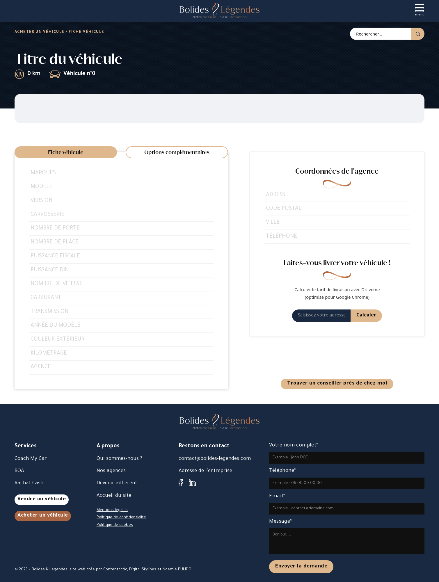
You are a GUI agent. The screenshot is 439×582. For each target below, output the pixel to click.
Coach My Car (31, 459)
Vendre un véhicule (41, 499)
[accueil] (219, 11)
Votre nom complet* (293, 445)
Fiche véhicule (65, 152)
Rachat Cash (29, 483)
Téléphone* (282, 471)
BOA (19, 471)
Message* (280, 522)
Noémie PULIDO (177, 569)
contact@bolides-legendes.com (215, 459)
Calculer (366, 315)
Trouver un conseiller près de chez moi (337, 384)
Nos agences (111, 471)
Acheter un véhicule (40, 32)
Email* (277, 496)
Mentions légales (112, 510)
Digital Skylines (142, 569)
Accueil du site (114, 496)
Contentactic (115, 569)
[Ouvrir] (419, 7)
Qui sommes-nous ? (119, 459)
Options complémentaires (176, 152)
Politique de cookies (115, 525)
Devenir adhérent (117, 483)
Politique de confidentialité (121, 517)
